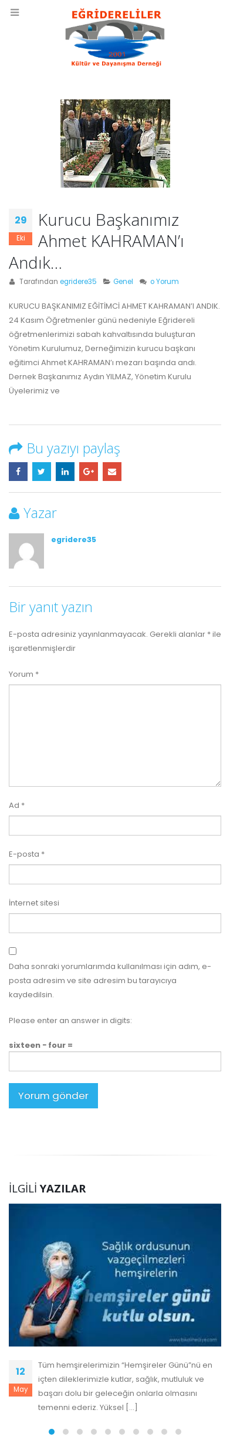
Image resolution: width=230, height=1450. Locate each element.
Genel (123, 281)
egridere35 (78, 281)
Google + (88, 471)
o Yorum (164, 281)
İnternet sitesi (34, 902)
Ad (17, 805)
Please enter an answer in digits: (70, 1020)
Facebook (18, 471)
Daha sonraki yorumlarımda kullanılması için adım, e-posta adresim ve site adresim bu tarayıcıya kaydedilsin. (110, 980)
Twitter (41, 471)
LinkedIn (65, 471)
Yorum (24, 674)
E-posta (112, 471)
